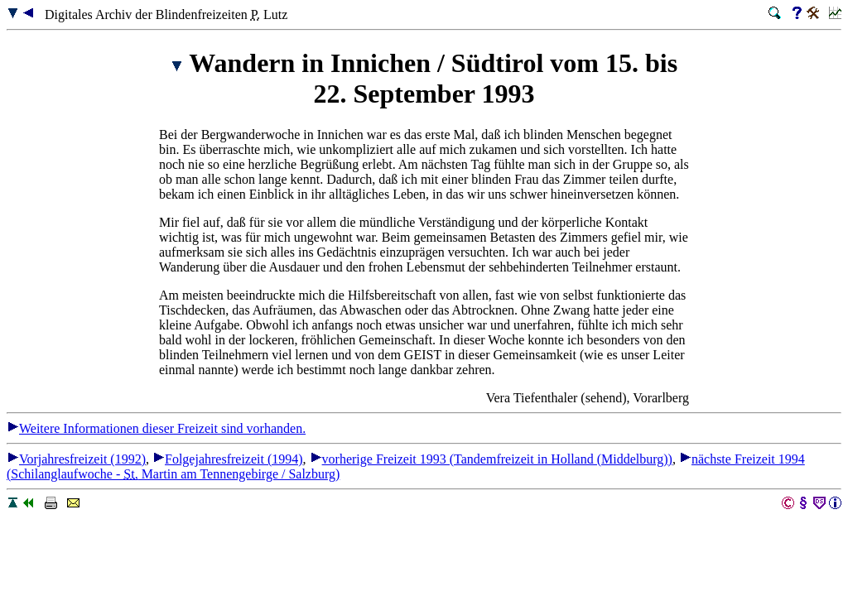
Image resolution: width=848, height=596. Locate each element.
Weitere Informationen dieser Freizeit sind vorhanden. (156, 428)
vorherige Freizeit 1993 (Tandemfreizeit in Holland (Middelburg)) (491, 459)
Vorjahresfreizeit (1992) (76, 459)
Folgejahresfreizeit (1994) (227, 459)
